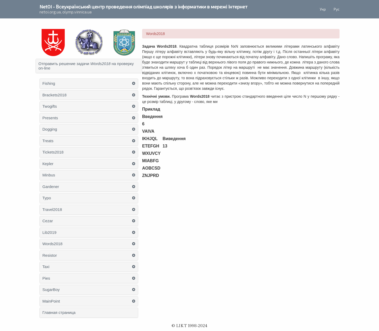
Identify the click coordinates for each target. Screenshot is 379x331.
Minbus (48, 175)
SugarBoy (51, 290)
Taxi (45, 267)
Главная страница (59, 312)
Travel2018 (52, 210)
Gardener (50, 187)
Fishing (48, 83)
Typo (46, 198)
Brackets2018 (54, 95)
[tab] (89, 66)
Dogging (49, 129)
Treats (47, 141)
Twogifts (49, 106)
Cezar (47, 221)
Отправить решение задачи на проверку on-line (86, 66)
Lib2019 (49, 232)
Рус (337, 9)
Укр (323, 9)
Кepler (47, 164)
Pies (46, 278)
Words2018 (52, 244)
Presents (50, 118)
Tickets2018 (52, 152)
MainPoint (51, 301)
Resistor (49, 255)
